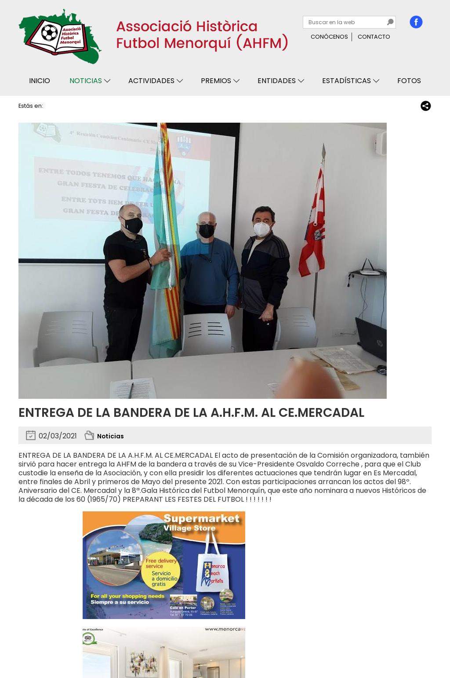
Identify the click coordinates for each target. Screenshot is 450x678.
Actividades (151, 81)
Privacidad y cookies (52, 646)
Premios (216, 81)
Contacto (374, 36)
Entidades (277, 81)
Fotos (409, 81)
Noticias (85, 81)
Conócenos (329, 36)
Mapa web (155, 646)
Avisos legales (112, 646)
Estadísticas (346, 81)
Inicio (39, 81)
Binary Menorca (408, 646)
